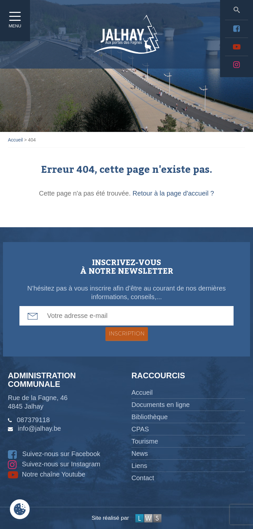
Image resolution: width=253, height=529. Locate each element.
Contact (142, 478)
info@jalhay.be (39, 428)
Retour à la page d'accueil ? (173, 193)
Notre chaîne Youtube (46, 474)
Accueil (142, 392)
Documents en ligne (160, 404)
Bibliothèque (149, 416)
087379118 (33, 419)
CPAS (140, 429)
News (139, 453)
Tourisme (144, 441)
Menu (16, 18)
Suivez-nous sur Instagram (54, 464)
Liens (139, 465)
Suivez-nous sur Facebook (54, 453)
